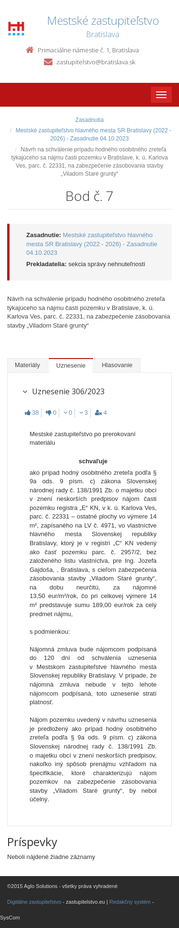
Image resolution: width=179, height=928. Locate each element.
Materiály (27, 365)
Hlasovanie (117, 365)
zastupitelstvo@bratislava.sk (95, 62)
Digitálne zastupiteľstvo (34, 902)
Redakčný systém (130, 902)
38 (32, 412)
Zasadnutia (89, 120)
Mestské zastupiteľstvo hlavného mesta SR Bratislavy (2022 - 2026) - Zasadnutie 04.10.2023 (92, 243)
